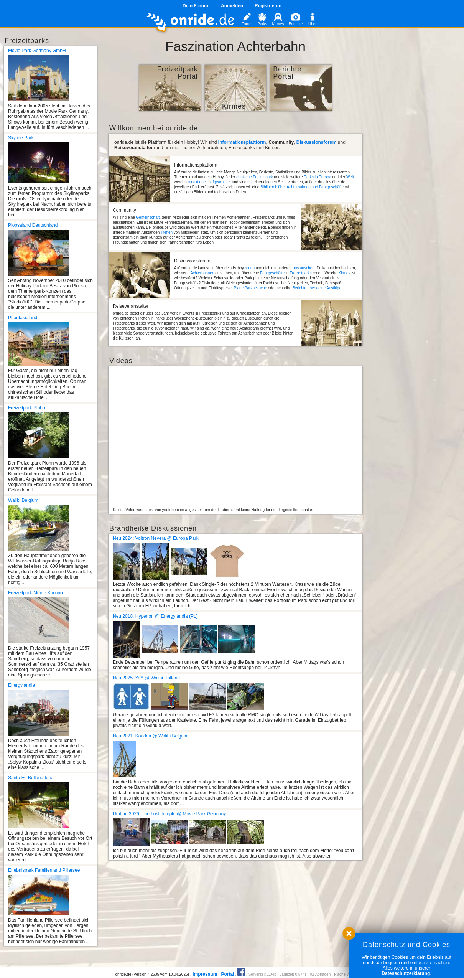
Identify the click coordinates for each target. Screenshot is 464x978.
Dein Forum (195, 5)
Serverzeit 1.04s (262, 974)
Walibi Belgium (23, 500)
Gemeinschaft (148, 217)
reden (250, 268)
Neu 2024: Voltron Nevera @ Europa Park (156, 538)
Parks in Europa (317, 177)
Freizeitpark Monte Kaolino (35, 592)
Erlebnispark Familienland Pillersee (44, 870)
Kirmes (344, 273)
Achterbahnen (202, 273)
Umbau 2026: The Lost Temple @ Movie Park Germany (169, 813)
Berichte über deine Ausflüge (316, 288)
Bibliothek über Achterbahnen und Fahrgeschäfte (302, 187)
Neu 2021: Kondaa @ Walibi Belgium (151, 736)
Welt (350, 177)
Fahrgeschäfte (272, 273)
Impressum (205, 974)
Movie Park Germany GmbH (37, 50)
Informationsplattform (242, 142)
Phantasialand (22, 317)
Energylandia (21, 685)
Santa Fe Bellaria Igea (31, 777)
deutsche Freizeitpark (254, 177)
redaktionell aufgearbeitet (209, 182)
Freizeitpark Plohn (26, 408)
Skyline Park (21, 137)
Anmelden (232, 5)
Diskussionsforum (316, 142)
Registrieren (268, 5)
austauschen (303, 268)
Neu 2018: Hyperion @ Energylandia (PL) (155, 616)
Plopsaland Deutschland (33, 225)
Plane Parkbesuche (250, 288)
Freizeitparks (300, 273)
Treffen (167, 232)
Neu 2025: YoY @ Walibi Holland (146, 678)
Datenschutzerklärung (406, 973)
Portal (227, 974)
